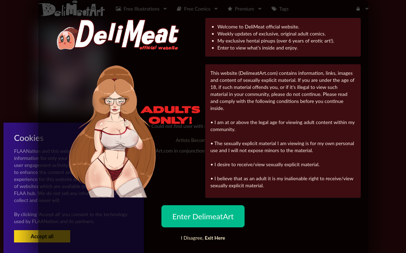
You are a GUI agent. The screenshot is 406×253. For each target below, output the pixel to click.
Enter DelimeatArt (203, 216)
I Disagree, (203, 238)
